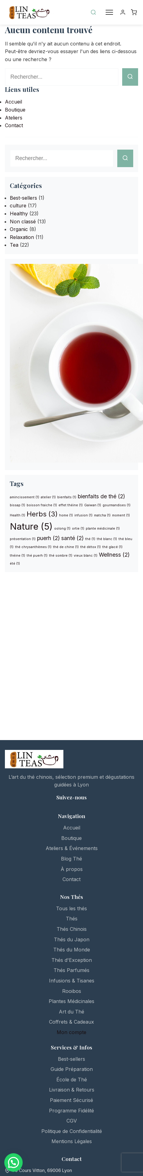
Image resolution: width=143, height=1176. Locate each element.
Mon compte (71, 1032)
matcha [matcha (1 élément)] (102, 515)
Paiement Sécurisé (71, 1100)
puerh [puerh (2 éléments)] (48, 538)
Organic (19, 229)
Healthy (19, 213)
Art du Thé (71, 1012)
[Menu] (109, 12)
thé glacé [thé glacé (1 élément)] (112, 547)
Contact (14, 125)
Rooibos (71, 991)
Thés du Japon (71, 939)
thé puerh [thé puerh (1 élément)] (37, 556)
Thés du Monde (71, 950)
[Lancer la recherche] (130, 77)
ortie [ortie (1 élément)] (78, 529)
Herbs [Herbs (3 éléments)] (42, 514)
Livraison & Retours (71, 1090)
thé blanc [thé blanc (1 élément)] (107, 539)
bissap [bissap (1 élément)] (17, 505)
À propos (72, 869)
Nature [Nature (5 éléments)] (31, 526)
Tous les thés (71, 908)
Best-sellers (23, 198)
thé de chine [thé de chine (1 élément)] (66, 547)
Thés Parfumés (71, 970)
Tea (14, 245)
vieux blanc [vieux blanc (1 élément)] (85, 556)
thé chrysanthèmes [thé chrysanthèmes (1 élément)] (33, 547)
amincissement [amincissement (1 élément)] (24, 497)
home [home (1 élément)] (66, 515)
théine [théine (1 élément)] (17, 556)
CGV (71, 1121)
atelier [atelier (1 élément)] (48, 497)
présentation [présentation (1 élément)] (23, 539)
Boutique (15, 110)
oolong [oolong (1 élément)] (62, 529)
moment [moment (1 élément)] (121, 515)
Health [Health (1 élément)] (17, 515)
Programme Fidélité (71, 1110)
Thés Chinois (72, 929)
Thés (71, 918)
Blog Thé (71, 859)
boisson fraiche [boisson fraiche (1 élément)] (42, 505)
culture (18, 205)
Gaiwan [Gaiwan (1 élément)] (92, 505)
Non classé (23, 221)
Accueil (13, 102)
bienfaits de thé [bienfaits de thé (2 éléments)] (101, 496)
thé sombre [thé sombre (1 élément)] (60, 556)
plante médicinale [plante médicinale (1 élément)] (103, 529)
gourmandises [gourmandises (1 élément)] (116, 505)
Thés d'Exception (71, 960)
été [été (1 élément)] (15, 564)
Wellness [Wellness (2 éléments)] (114, 554)
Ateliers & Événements (72, 848)
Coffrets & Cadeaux (71, 1022)
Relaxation (22, 237)
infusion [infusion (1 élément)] (83, 515)
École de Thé (71, 1079)
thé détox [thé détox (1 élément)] (90, 547)
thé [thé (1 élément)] (90, 539)
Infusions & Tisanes (71, 981)
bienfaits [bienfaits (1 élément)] (66, 497)
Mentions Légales (71, 1141)
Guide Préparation (72, 1069)
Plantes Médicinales (71, 1001)
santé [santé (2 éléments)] (72, 538)
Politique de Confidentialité (71, 1131)
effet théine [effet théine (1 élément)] (70, 505)
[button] (13, 1162)
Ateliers (13, 118)
